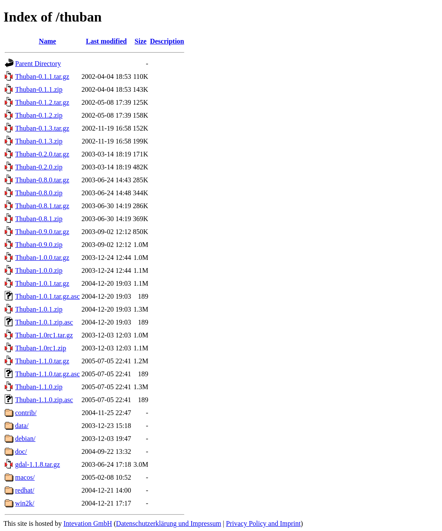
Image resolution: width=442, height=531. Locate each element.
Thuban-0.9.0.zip (39, 244)
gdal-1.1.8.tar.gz (37, 464)
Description (167, 41)
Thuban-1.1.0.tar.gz (42, 361)
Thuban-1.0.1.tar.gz (42, 283)
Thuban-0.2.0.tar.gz (42, 154)
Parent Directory (38, 63)
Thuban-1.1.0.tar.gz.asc (47, 374)
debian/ (25, 438)
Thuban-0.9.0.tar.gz (42, 231)
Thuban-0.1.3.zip (39, 141)
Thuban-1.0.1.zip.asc (44, 322)
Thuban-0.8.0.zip (39, 193)
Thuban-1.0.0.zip (39, 270)
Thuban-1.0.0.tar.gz (42, 257)
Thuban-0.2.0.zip (39, 167)
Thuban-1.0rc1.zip (40, 348)
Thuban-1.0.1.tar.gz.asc (47, 296)
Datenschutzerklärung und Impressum (168, 523)
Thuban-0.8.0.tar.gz (42, 180)
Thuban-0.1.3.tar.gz (42, 128)
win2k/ (24, 503)
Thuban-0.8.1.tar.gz (42, 205)
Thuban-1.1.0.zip (39, 386)
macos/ (25, 477)
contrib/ (26, 412)
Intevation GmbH (87, 523)
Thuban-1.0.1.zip (39, 309)
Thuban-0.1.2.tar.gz (42, 102)
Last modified (106, 41)
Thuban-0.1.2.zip (39, 115)
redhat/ (24, 490)
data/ (21, 425)
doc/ (21, 451)
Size (141, 41)
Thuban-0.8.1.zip (39, 218)
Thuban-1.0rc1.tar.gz (44, 335)
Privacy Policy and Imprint (263, 523)
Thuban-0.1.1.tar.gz (42, 76)
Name (47, 41)
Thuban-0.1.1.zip (39, 89)
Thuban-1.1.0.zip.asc (44, 399)
